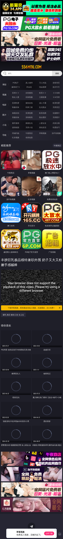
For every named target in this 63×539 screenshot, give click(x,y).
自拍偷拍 (29, 93)
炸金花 (29, 87)
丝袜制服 (29, 97)
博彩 (4, 84)
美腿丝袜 (15, 117)
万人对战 (42, 83)
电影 (4, 104)
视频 (4, 94)
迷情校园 (15, 127)
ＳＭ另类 (56, 97)
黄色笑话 (42, 127)
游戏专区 (56, 83)
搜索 (57, 73)
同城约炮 (15, 133)
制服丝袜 (15, 107)
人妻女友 (42, 123)
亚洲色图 (29, 113)
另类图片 (56, 117)
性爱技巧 (56, 127)
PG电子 (16, 83)
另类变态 (56, 107)
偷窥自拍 (15, 113)
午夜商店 (29, 133)
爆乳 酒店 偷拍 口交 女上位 (13, 315)
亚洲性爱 (15, 103)
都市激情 (15, 123)
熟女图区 (42, 117)
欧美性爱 (56, 103)
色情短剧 (29, 137)
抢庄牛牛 (56, 87)
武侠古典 (56, 123)
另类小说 (29, 127)
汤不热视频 (56, 133)
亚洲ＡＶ (15, 93)
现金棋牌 (42, 87)
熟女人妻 (15, 97)
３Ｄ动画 (56, 93)
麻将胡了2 (16, 87)
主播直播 (42, 97)
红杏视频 (15, 137)
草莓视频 (42, 133)
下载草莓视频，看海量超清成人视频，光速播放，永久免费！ (34, 307)
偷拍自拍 (29, 103)
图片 (4, 114)
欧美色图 (42, 113)
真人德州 (29, 83)
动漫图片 (56, 113)
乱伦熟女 (42, 107)
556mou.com (31, 67)
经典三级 (29, 107)
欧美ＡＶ (42, 93)
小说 (4, 125)
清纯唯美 (29, 117)
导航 (4, 135)
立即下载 (49, 533)
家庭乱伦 (29, 123)
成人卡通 (42, 103)
